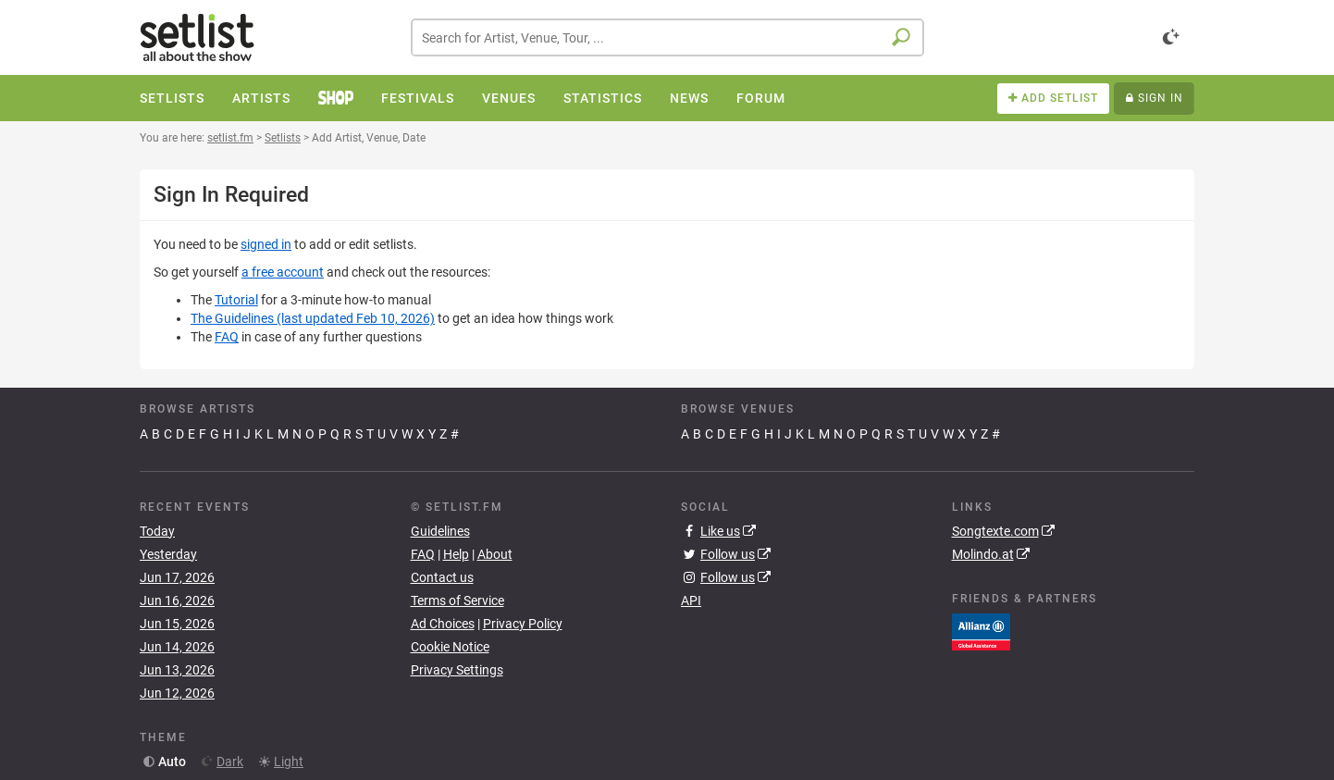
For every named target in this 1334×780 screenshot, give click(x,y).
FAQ (227, 336)
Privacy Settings (457, 669)
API (691, 600)
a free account (282, 272)
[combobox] (667, 37)
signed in (266, 244)
